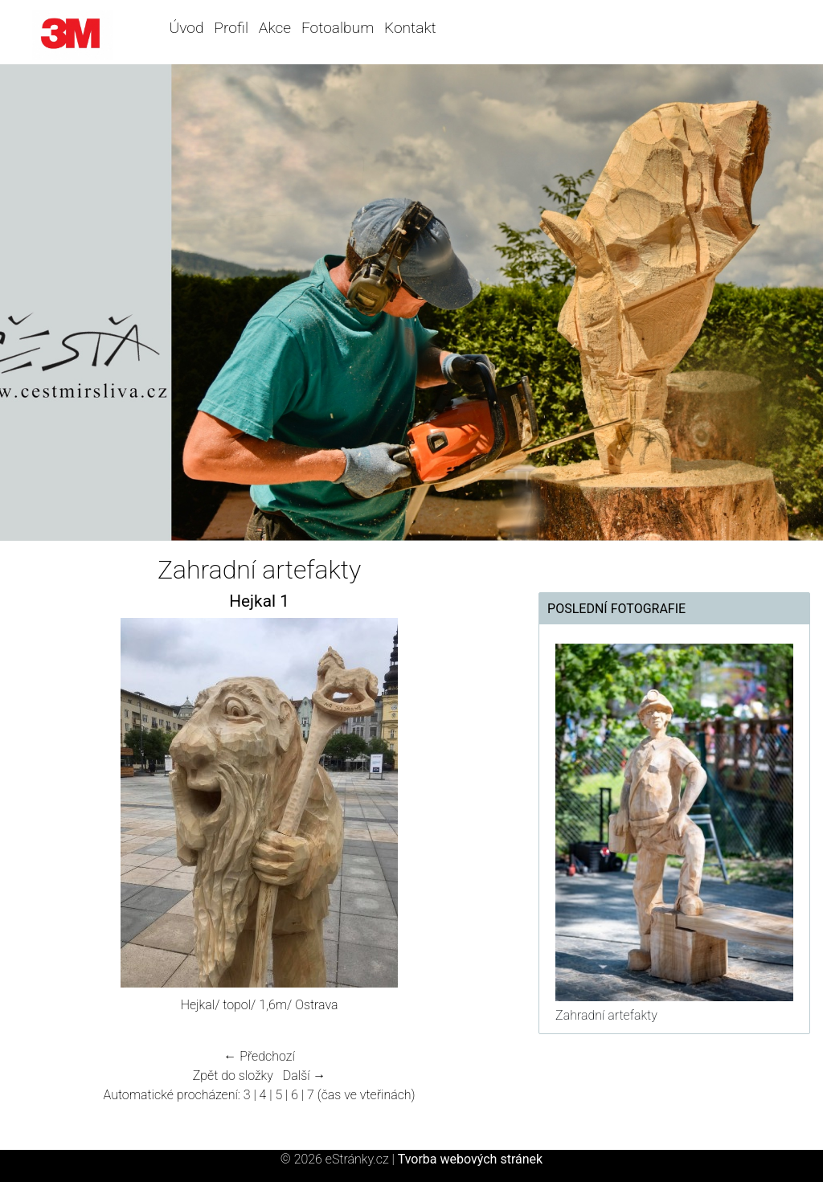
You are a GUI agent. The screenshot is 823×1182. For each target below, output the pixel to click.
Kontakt (410, 27)
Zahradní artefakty (606, 1015)
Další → (304, 1075)
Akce (275, 27)
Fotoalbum (337, 27)
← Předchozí (258, 1056)
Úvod (187, 27)
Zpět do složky (233, 1075)
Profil (231, 27)
